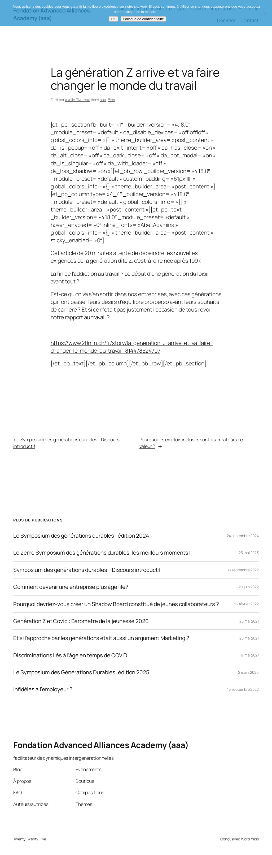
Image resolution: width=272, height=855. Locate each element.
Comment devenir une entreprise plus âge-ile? (70, 587)
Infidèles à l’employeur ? (42, 689)
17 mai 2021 (249, 655)
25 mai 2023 (249, 552)
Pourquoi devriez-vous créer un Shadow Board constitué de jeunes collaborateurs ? (116, 604)
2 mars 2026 (248, 672)
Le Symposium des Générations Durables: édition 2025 (81, 672)
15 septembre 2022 (243, 569)
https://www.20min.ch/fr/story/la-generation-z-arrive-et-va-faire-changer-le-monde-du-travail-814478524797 (132, 346)
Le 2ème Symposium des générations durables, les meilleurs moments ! (102, 553)
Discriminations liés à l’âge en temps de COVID (70, 655)
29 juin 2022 (249, 586)
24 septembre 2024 (243, 535)
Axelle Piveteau (77, 99)
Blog (111, 99)
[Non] (265, 13)
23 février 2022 (246, 603)
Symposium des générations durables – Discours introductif (87, 570)
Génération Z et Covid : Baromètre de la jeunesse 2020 (81, 621)
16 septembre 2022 (243, 689)
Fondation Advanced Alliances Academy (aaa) (100, 744)
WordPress (250, 838)
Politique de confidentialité (143, 19)
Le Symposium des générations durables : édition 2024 (81, 536)
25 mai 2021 (249, 621)
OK (113, 19)
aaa (103, 99)
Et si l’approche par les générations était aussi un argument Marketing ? (101, 638)
